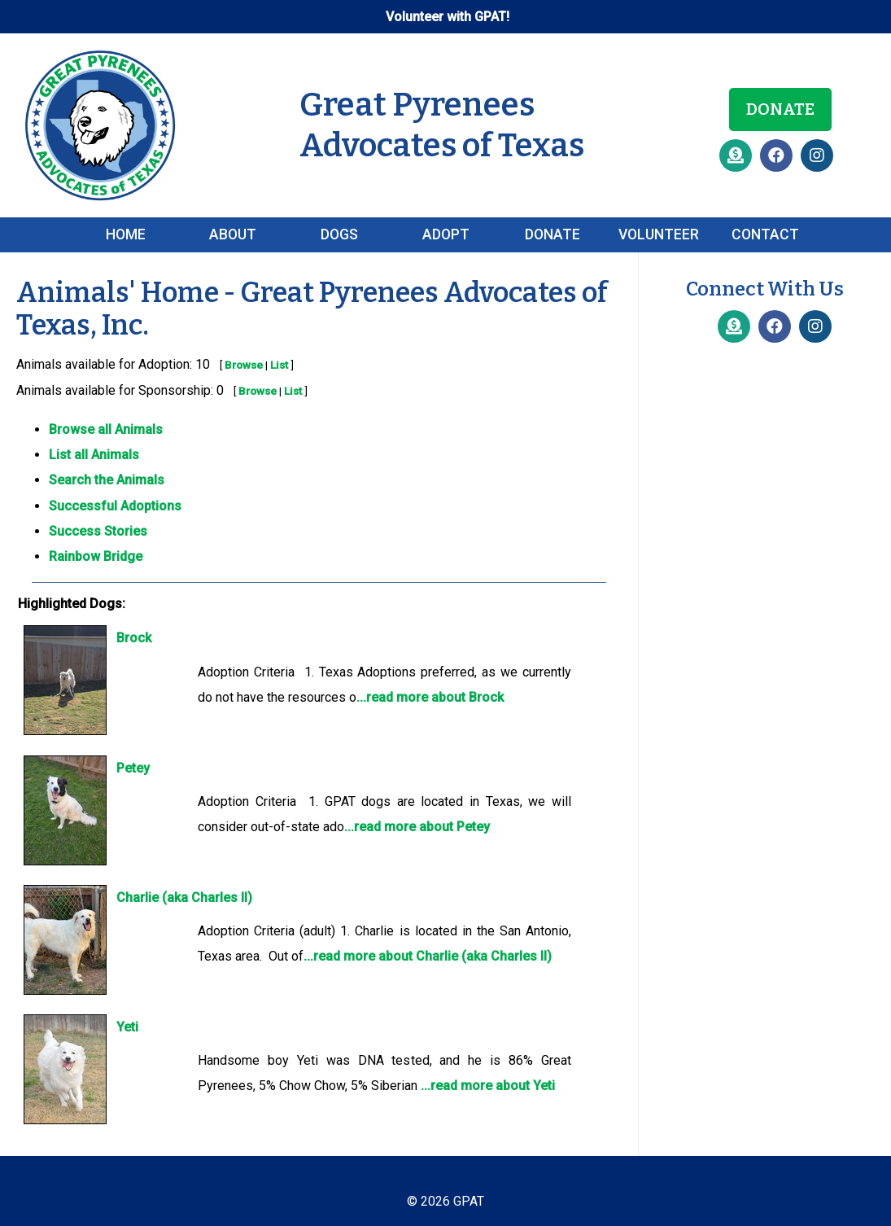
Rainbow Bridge (95, 556)
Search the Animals (106, 480)
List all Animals (94, 454)
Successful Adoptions (115, 506)
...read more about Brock (430, 697)
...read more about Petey (417, 826)
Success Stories (98, 531)
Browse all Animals (106, 429)
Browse (244, 364)
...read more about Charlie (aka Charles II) (428, 956)
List (279, 364)
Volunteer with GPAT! (447, 16)
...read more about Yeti (488, 1085)
